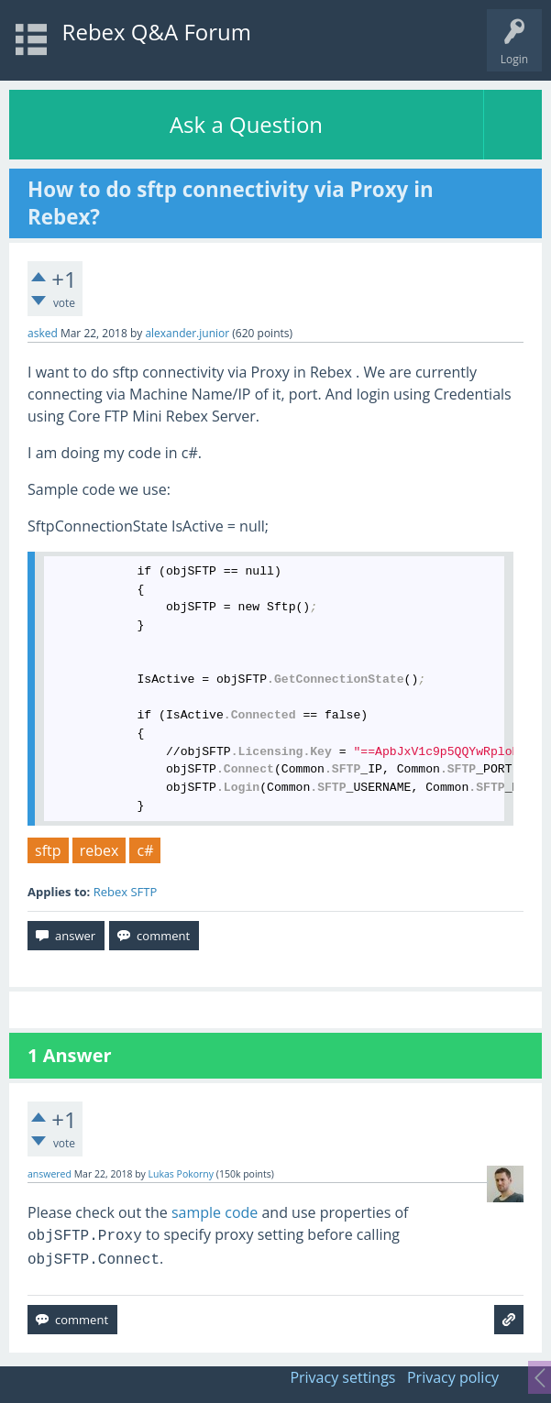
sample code (214, 1212)
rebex (99, 850)
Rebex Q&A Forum (156, 31)
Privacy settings (342, 1377)
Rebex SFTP (126, 891)
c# (145, 850)
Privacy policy (453, 1377)
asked (43, 333)
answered (50, 1173)
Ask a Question (246, 124)
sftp (48, 850)
